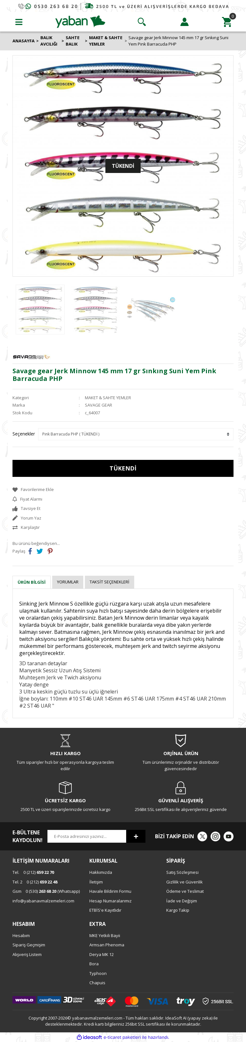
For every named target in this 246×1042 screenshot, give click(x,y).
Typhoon (98, 973)
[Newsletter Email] (86, 836)
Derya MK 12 (101, 954)
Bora (94, 964)
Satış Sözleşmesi (182, 872)
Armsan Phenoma (106, 945)
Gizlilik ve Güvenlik (184, 882)
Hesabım (21, 935)
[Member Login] (184, 21)
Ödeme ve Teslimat (185, 891)
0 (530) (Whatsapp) (46, 891)
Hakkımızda (100, 872)
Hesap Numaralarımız (110, 901)
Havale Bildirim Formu (110, 891)
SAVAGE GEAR (98, 405)
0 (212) (33, 872)
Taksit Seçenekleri (109, 582)
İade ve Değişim (181, 901)
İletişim (96, 882)
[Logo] (80, 21)
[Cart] (227, 21)
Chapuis (97, 983)
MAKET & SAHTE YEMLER (108, 397)
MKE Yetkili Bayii (104, 935)
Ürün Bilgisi (31, 582)
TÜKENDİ (123, 468)
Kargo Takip (177, 910)
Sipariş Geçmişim (28, 945)
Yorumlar (67, 582)
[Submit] (135, 836)
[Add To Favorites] (123, 490)
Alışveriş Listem (27, 954)
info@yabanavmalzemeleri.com (43, 901)
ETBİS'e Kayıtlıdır (105, 910)
